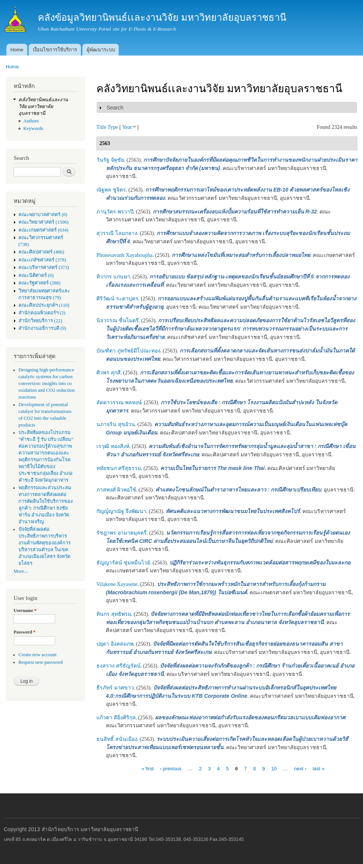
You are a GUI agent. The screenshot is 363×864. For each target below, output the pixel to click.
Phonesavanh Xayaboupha (124, 255)
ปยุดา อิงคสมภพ (114, 644)
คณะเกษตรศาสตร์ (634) (43, 230)
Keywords (33, 128)
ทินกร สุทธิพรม (113, 614)
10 (273, 768)
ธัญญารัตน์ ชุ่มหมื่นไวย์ (123, 563)
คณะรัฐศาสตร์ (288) (39, 283)
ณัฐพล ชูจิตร (111, 190)
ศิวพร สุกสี (108, 373)
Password (25, 632)
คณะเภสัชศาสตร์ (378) (42, 260)
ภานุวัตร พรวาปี (114, 212)
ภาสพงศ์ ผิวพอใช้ (116, 490)
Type (112, 127)
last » (318, 768)
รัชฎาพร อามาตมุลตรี (121, 533)
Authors (31, 121)
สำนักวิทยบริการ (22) (40, 320)
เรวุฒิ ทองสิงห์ (112, 446)
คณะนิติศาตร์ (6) (36, 275)
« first (147, 768)
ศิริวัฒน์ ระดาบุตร (117, 298)
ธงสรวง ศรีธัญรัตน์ (118, 666)
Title (101, 127)
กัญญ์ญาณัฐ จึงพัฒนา (121, 511)
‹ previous (171, 768)
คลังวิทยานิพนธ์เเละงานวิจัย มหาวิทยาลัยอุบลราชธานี (43, 106)
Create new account (38, 654)
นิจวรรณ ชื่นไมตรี (117, 320)
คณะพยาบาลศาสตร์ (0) (43, 214)
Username (25, 610)
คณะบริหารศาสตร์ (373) (44, 267)
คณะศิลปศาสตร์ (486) (41, 252)
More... (21, 571)
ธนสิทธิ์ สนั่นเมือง (116, 739)
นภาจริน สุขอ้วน (115, 424)
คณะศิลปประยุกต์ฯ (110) (44, 305)
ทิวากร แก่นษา (113, 277)
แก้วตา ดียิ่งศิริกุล (116, 717)
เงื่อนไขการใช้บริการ (55, 50)
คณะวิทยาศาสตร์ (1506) (43, 222)
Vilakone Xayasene (116, 584)
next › (300, 768)
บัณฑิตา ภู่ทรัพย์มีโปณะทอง (128, 351)
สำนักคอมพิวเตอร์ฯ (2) (42, 312)
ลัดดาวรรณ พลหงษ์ (118, 402)
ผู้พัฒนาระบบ (101, 50)
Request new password (41, 662)
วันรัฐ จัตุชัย (110, 160)
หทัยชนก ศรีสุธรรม (118, 468)
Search (115, 108)
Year (127, 127)
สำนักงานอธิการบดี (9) (42, 328)
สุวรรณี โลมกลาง (116, 233)
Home (16, 50)
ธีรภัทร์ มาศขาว (115, 688)
